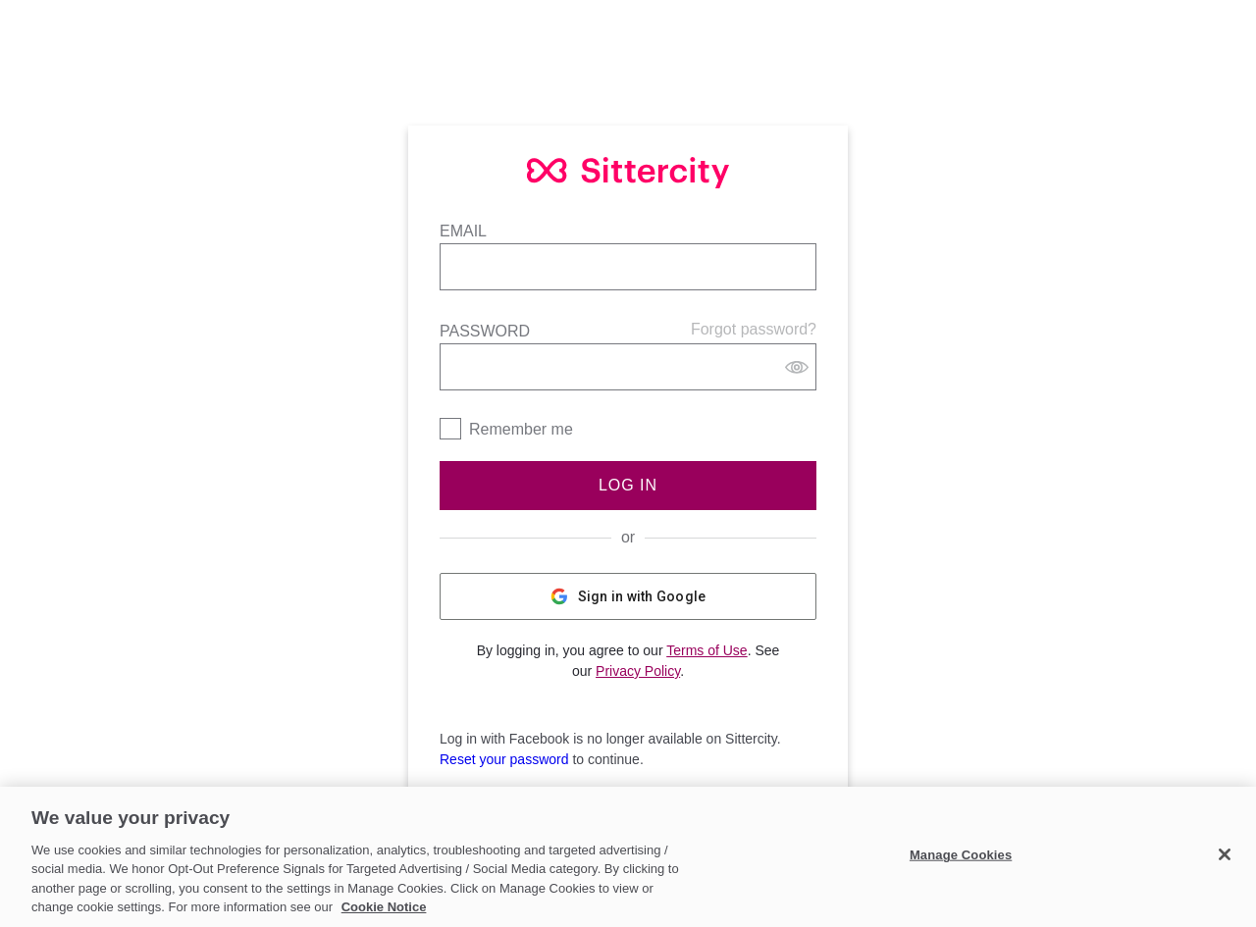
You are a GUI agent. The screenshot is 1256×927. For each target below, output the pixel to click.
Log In (628, 485)
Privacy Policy (638, 671)
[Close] (1224, 854)
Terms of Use (706, 650)
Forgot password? (753, 329)
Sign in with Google (628, 596)
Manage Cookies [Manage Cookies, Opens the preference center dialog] (961, 855)
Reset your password (504, 759)
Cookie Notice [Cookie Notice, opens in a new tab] (384, 907)
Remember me (521, 429)
